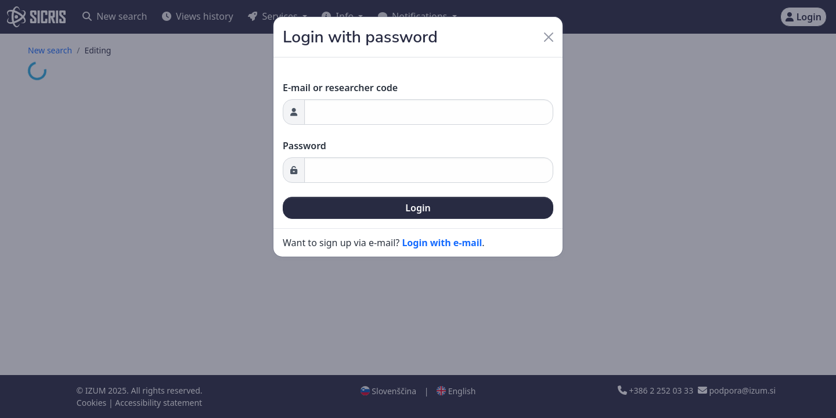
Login (417, 207)
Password (304, 145)
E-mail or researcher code (340, 87)
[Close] (548, 37)
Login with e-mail (442, 242)
